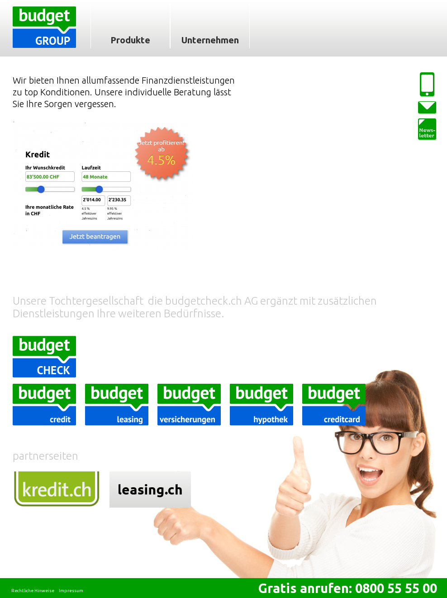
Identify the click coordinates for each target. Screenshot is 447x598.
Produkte (130, 40)
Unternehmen (210, 40)
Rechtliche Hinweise (32, 590)
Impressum (71, 590)
